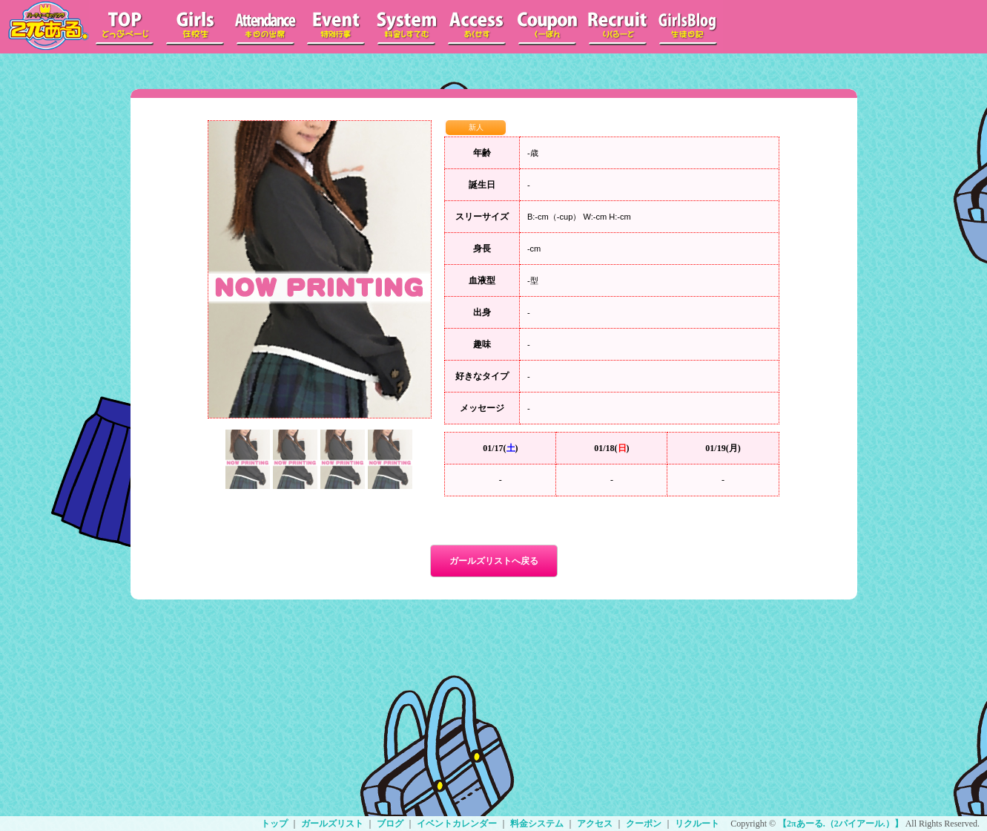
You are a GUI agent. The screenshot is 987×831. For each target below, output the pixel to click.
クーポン (643, 823)
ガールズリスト (332, 823)
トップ (274, 823)
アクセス (595, 823)
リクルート (697, 823)
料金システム (537, 823)
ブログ (390, 823)
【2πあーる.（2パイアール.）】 (840, 823)
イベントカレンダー (457, 823)
